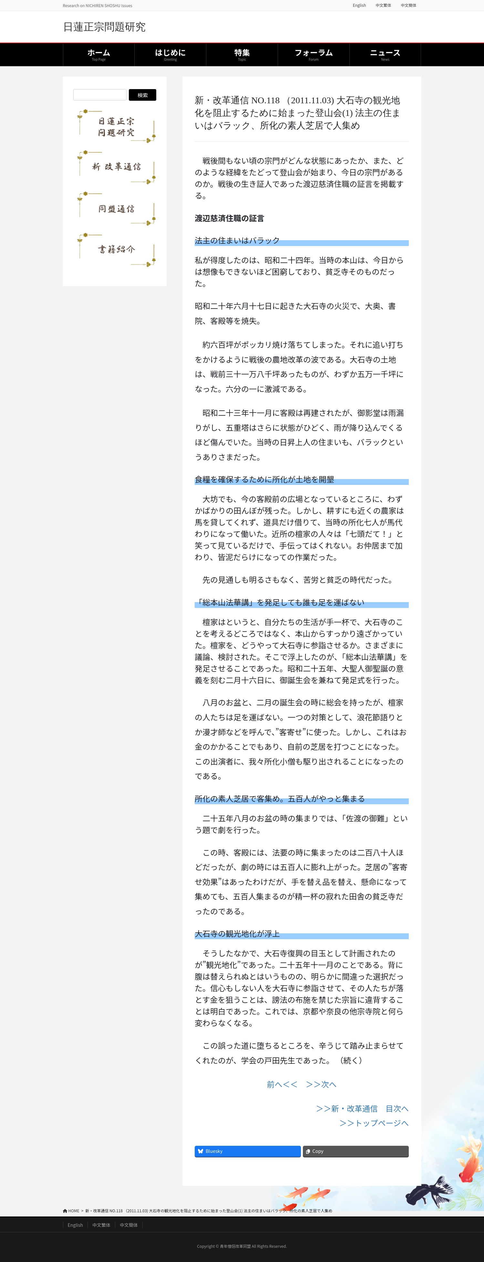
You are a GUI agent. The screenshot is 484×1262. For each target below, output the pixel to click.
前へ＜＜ (282, 1084)
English (359, 5)
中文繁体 (383, 5)
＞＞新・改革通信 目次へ (362, 1108)
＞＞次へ (321, 1084)
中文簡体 (408, 5)
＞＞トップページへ (374, 1122)
